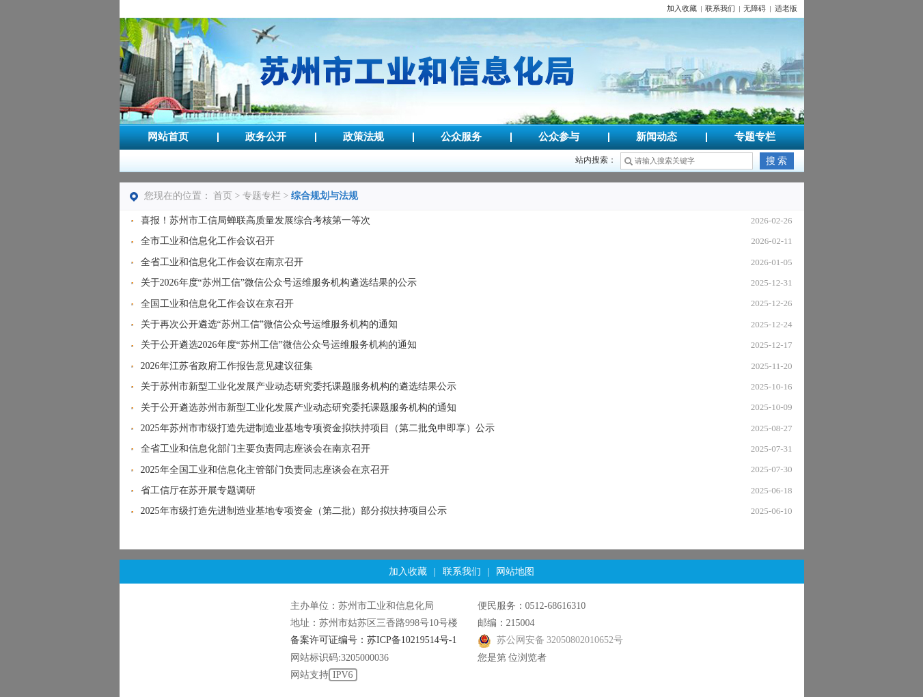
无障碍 (754, 8)
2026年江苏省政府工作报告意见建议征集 (227, 366)
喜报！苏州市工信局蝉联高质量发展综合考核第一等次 (255, 220)
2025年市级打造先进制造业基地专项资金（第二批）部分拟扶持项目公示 (294, 511)
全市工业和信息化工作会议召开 (208, 241)
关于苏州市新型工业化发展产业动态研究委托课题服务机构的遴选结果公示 (298, 386)
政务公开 (265, 136)
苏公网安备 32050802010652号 (551, 640)
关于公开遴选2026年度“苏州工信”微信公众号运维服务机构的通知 (279, 345)
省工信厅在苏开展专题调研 (198, 490)
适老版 (786, 8)
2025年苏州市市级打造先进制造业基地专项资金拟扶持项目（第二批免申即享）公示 (318, 428)
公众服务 (461, 136)
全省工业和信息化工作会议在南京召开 (222, 262)
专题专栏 (754, 136)
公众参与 (558, 136)
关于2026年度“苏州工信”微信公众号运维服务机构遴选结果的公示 (279, 282)
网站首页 (168, 136)
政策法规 (363, 136)
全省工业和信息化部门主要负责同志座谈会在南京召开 (255, 448)
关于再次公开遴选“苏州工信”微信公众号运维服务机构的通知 (269, 324)
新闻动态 (656, 136)
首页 (222, 196)
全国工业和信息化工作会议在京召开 (217, 304)
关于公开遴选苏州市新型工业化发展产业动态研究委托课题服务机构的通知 (298, 407)
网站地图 (515, 571)
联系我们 (720, 8)
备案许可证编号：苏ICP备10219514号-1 (373, 640)
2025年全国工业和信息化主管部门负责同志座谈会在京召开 (265, 470)
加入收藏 (682, 8)
